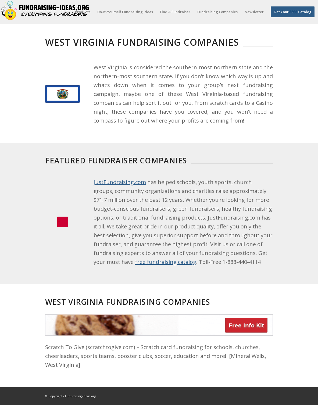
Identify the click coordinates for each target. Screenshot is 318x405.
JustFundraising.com (120, 182)
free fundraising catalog (165, 262)
